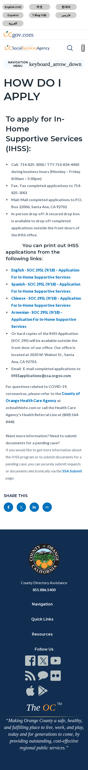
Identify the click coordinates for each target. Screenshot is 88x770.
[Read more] (19, 34)
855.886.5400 (44, 589)
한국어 (66, 7)
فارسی (65, 15)
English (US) (13, 7)
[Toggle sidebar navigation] (44, 64)
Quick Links (42, 619)
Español (13, 15)
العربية (13, 23)
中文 (39, 7)
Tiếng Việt (39, 15)
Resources (42, 634)
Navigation (42, 604)
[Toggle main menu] (82, 48)
